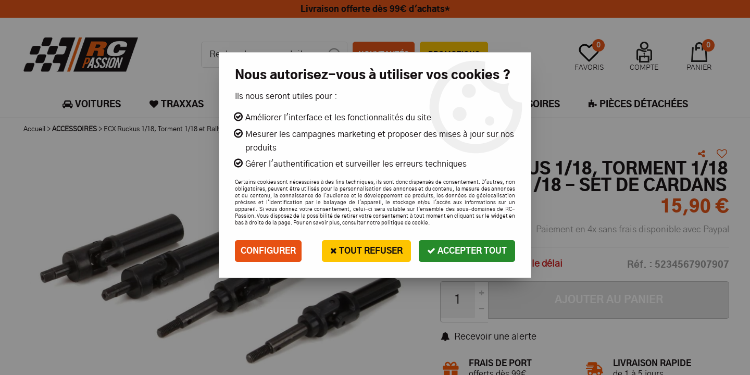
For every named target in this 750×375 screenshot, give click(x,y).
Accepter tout (467, 250)
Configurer (268, 251)
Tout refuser (366, 250)
